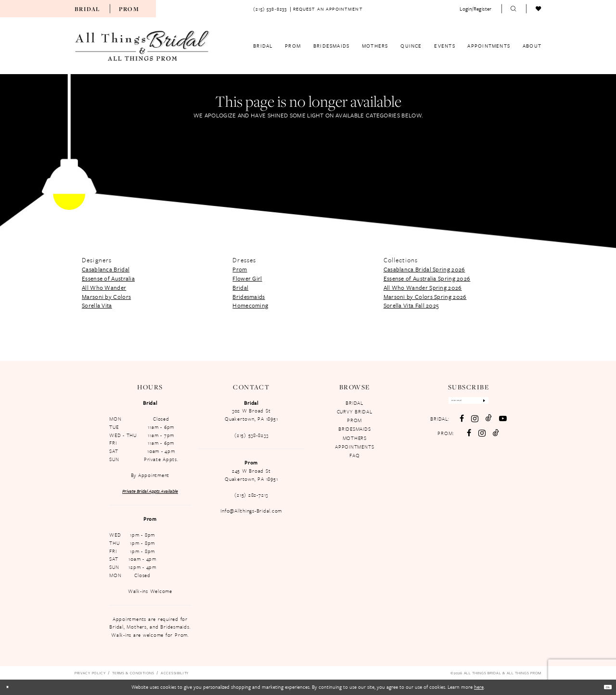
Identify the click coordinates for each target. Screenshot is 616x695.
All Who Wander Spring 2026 (423, 287)
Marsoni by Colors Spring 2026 (425, 296)
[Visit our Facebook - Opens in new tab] (461, 424)
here (479, 687)
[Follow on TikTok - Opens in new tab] (495, 438)
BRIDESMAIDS (354, 429)
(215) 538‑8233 (251, 435)
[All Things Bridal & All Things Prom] (142, 45)
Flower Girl (247, 278)
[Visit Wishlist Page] (538, 8)
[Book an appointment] (328, 8)
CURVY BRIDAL (354, 411)
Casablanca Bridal (105, 269)
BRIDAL (354, 403)
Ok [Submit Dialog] (604, 687)
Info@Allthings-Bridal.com (251, 511)
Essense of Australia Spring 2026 (427, 278)
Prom (129, 9)
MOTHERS (355, 438)
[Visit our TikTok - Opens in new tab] (488, 423)
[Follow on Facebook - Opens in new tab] (468, 438)
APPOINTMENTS (354, 446)
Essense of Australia (108, 278)
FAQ (354, 455)
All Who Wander (104, 287)
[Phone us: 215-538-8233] (270, 8)
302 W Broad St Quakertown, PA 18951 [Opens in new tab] (251, 415)
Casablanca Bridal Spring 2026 (424, 269)
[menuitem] (87, 8)
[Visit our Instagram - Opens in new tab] (473, 424)
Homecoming (250, 305)
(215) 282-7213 (251, 495)
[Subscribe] (499, 403)
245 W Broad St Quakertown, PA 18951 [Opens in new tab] (251, 475)
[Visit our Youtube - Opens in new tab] (502, 424)
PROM (354, 420)
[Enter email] (468, 403)
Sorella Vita (97, 305)
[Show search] (513, 8)
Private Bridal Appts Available (150, 491)
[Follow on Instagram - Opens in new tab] (481, 438)
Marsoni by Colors (106, 296)
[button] (475, 8)
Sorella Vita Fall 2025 (411, 305)
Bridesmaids (248, 296)
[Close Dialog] (10, 687)
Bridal (87, 9)
